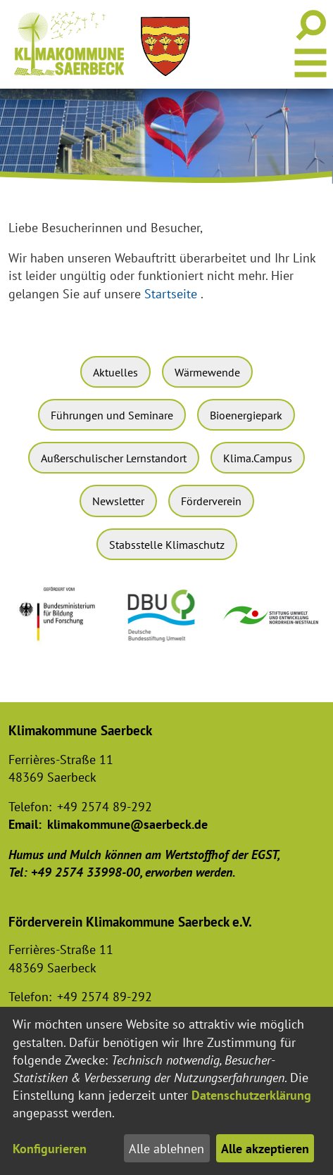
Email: (25, 824)
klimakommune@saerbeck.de (127, 824)
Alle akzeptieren (265, 1149)
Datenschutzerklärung (251, 1095)
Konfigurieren (50, 1149)
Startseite (170, 294)
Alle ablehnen (166, 1149)
